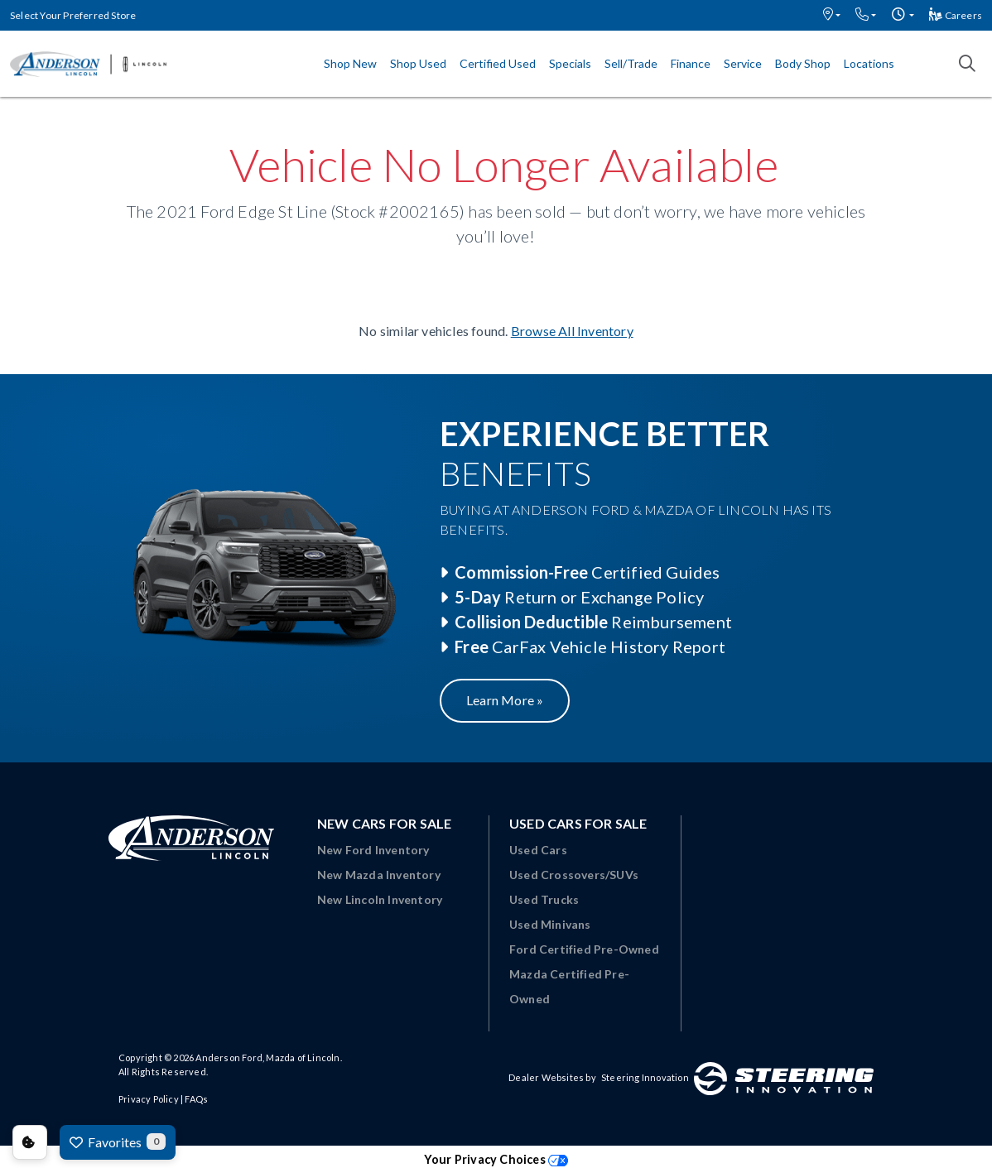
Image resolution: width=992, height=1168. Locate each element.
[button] (831, 15)
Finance (690, 63)
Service (743, 63)
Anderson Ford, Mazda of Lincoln (267, 1057)
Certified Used (498, 63)
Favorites (118, 1141)
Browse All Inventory (572, 331)
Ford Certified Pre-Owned (584, 949)
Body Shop (803, 63)
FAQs (196, 1098)
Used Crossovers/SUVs (573, 875)
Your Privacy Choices (496, 1159)
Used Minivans (550, 924)
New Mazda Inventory (379, 875)
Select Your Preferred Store (73, 15)
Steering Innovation (645, 1077)
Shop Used (418, 63)
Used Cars (538, 850)
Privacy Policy (148, 1098)
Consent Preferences (29, 1142)
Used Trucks (544, 899)
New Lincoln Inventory (379, 899)
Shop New (350, 63)
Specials (570, 63)
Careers (955, 15)
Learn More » (504, 700)
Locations (869, 63)
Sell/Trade (630, 63)
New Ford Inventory (373, 850)
